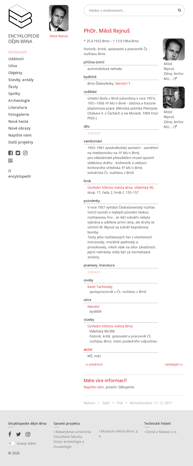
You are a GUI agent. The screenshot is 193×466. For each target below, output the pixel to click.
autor (88, 349)
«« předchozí (94, 364)
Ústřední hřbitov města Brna (110, 326)
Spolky (14, 93)
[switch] (11, 443)
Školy (13, 86)
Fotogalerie (18, 114)
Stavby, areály (21, 79)
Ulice (12, 65)
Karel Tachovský (100, 286)
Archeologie (19, 100)
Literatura (17, 107)
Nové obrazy (19, 128)
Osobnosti (17, 52)
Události (16, 58)
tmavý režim (26, 443)
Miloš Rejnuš (59, 36)
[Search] (134, 10)
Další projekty (20, 142)
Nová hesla (18, 121)
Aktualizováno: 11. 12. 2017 (151, 403)
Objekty (15, 72)
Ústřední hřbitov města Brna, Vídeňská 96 (120, 187)
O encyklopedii (19, 173)
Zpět (106, 403)
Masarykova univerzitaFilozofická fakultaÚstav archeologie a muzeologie (72, 439)
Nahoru (89, 403)
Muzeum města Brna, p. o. (119, 433)
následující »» (174, 364)
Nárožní (121, 83)
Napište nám (19, 135)
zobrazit (93, 133)
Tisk (119, 403)
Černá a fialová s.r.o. (160, 431)
